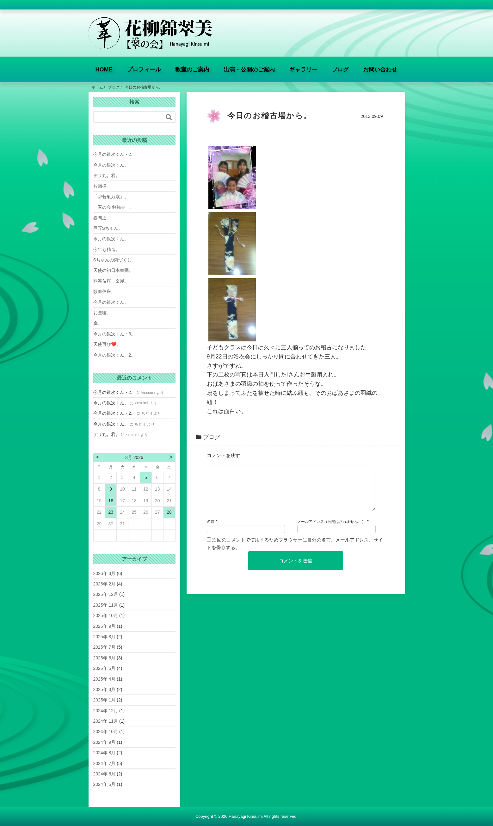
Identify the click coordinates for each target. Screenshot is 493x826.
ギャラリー (303, 69)
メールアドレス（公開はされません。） (331, 529)
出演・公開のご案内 (249, 69)
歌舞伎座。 (104, 291)
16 (110, 500)
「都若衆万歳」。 (111, 196)
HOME (104, 69)
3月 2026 (134, 457)
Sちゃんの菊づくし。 (114, 259)
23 (110, 512)
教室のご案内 (192, 69)
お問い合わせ (380, 69)
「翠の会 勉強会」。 (113, 207)
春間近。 (102, 217)
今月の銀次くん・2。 (114, 154)
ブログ (340, 69)
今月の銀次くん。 (111, 165)
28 (169, 512)
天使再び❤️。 (107, 344)
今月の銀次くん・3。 (114, 333)
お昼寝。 (102, 312)
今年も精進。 (106, 249)
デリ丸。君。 (106, 175)
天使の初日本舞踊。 (113, 270)
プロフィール (144, 69)
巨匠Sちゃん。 (108, 228)
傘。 (97, 323)
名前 (210, 529)
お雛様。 (102, 185)
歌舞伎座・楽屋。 (111, 281)
